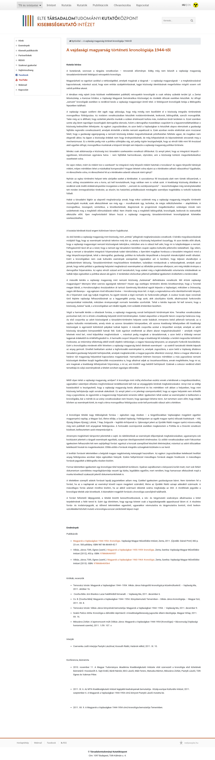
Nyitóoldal (75, 41)
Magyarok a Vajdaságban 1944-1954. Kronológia (96, 541)
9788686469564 (102, 563)
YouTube (23, 80)
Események (24, 45)
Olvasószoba (122, 5)
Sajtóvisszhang (25, 70)
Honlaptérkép (23, 743)
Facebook (23, 75)
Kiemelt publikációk (28, 50)
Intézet (51, 5)
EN (189, 5)
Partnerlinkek (25, 55)
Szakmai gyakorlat (27, 65)
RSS (64, 743)
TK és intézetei (28, 5)
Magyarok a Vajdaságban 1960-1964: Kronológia (130, 559)
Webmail (22, 85)
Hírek (21, 41)
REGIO (21, 60)
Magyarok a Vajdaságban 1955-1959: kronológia (130, 550)
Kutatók (82, 5)
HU (183, 5)
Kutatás (66, 5)
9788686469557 (108, 553)
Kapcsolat (142, 5)
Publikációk (100, 5)
